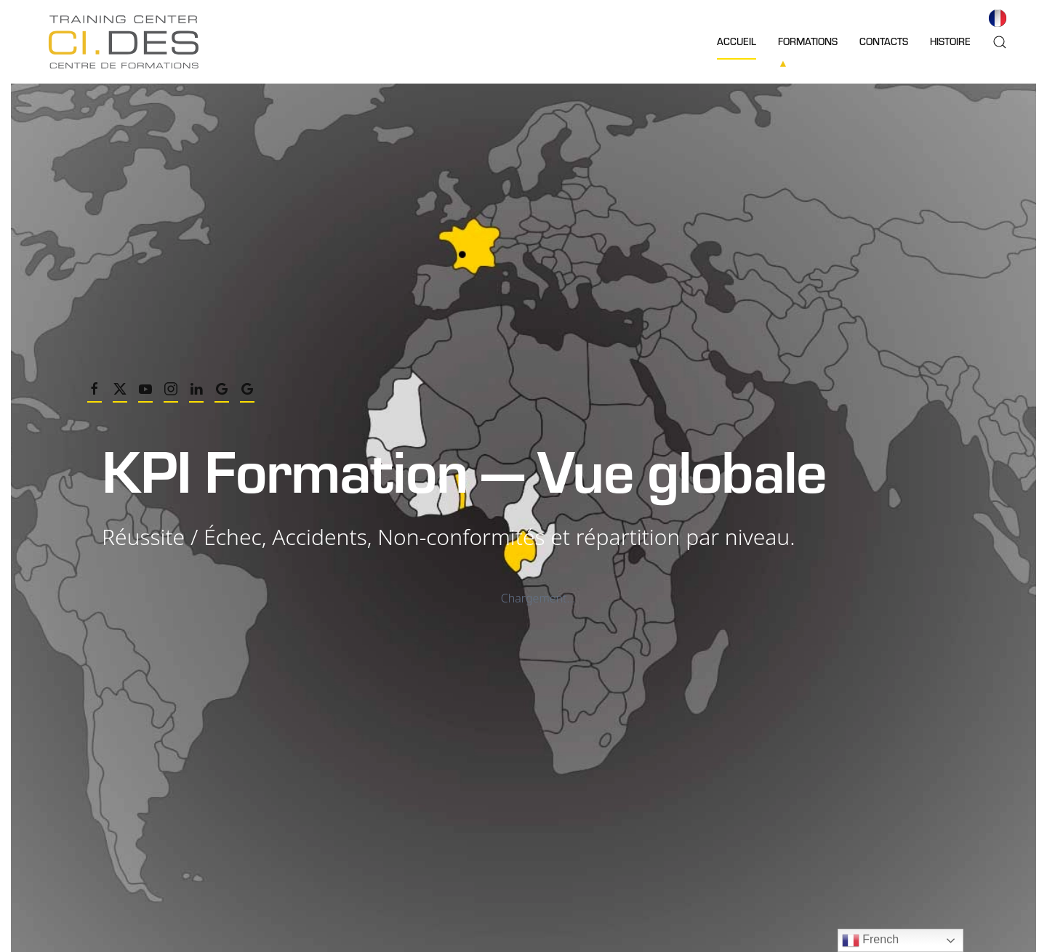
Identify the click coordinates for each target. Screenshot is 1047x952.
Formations (808, 41)
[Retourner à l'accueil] (123, 41)
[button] (999, 41)
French (870, 940)
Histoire (950, 41)
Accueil (736, 41)
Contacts (883, 41)
